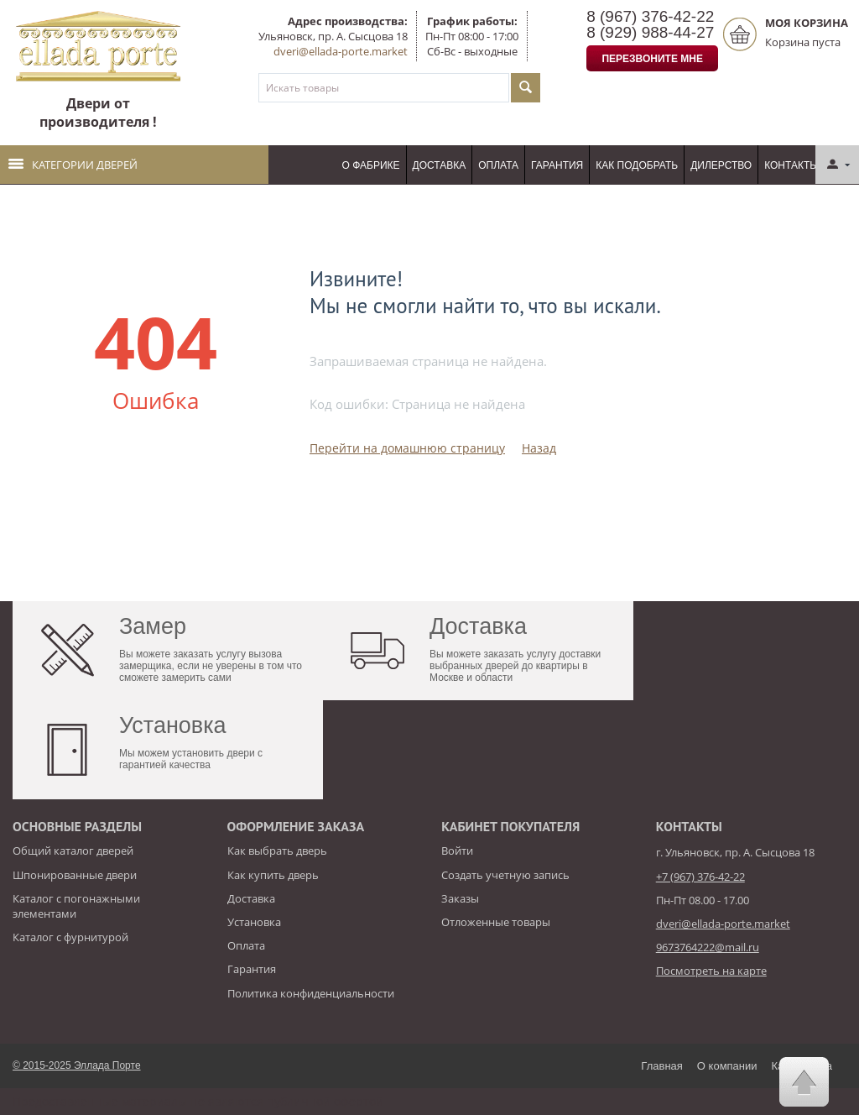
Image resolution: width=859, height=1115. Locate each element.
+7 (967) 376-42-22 (700, 876)
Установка (254, 921)
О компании (727, 1066)
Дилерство (721, 165)
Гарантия (557, 165)
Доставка (439, 165)
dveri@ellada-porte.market (340, 51)
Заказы (460, 898)
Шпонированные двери (75, 874)
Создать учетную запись (505, 874)
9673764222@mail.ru (707, 947)
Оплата (498, 165)
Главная (661, 1066)
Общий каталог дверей (73, 850)
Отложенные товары (495, 921)
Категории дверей (73, 164)
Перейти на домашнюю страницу (407, 448)
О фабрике (371, 165)
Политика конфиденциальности (310, 993)
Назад (539, 448)
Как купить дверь (273, 874)
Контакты (791, 165)
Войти (457, 850)
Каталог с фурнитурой (70, 937)
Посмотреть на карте (711, 970)
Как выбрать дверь (277, 850)
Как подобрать (637, 165)
